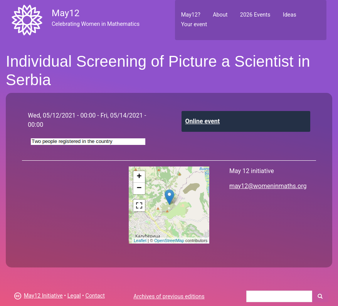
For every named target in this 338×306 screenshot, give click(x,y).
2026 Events (255, 15)
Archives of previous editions (168, 296)
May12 (65, 13)
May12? (190, 15)
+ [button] (139, 177)
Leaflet (140, 240)
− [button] (139, 188)
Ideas (289, 15)
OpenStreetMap (169, 240)
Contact (95, 296)
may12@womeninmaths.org (267, 186)
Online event (202, 121)
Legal (74, 296)
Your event (194, 24)
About (220, 15)
